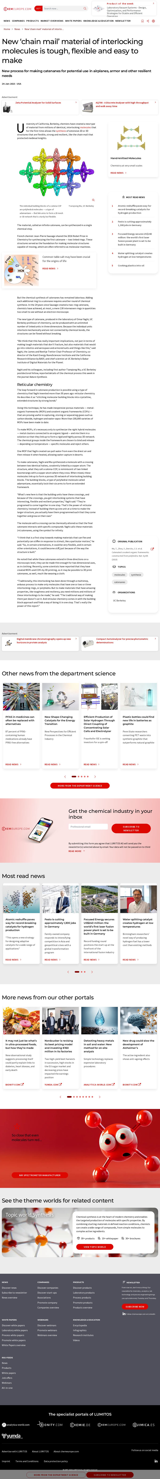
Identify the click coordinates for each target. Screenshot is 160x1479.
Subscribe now (135, 1306)
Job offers (7, 1377)
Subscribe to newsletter (131, 828)
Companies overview (48, 1307)
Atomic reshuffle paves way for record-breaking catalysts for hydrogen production (134, 209)
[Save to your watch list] (142, 21)
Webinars (7, 1382)
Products (6, 1367)
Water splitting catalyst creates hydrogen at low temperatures (135, 255)
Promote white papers (14, 1340)
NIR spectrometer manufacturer (40, 1175)
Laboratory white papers (15, 1330)
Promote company (47, 1302)
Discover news (9, 1287)
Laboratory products (84, 1292)
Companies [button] (18, 20)
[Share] (148, 21)
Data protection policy (56, 1461)
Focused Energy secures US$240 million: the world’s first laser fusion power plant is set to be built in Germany (135, 239)
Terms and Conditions (27, 1461)
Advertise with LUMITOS (14, 1451)
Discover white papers (13, 1325)
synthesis (61, 130)
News (5, 1362)
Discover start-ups (47, 1292)
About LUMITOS (40, 1451)
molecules (85, 127)
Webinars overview (47, 1335)
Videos (76, 1340)
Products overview (82, 1307)
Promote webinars (47, 1330)
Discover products (82, 1287)
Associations (44, 1297)
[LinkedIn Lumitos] (156, 1461)
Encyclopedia (80, 1325)
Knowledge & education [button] (98, 20)
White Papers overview (13, 1345)
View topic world (95, 1246)
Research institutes (83, 1335)
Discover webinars (46, 1325)
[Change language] (153, 21)
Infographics (80, 1330)
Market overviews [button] (52, 20)
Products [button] (32, 20)
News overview (9, 1297)
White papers (9, 1372)
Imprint (6, 1461)
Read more (77, 851)
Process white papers (13, 1335)
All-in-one (7, 1387)
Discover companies (47, 1287)
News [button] (7, 20)
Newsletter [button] (123, 20)
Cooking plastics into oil (131, 265)
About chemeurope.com (66, 1451)
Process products (82, 1297)
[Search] (85, 8)
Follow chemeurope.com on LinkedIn (138, 1314)
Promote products (83, 1302)
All (37, 8)
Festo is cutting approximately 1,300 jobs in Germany (134, 223)
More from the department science (80, 785)
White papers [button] (73, 20)
